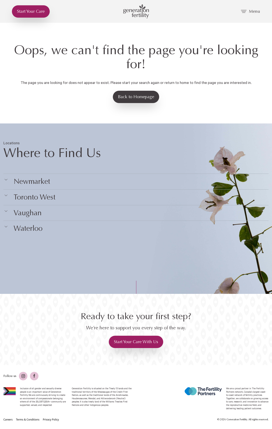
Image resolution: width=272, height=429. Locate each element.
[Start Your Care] (31, 11)
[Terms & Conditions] (27, 419)
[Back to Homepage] (136, 97)
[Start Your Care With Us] (136, 342)
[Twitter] (23, 376)
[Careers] (8, 419)
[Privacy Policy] (51, 419)
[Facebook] (34, 376)
